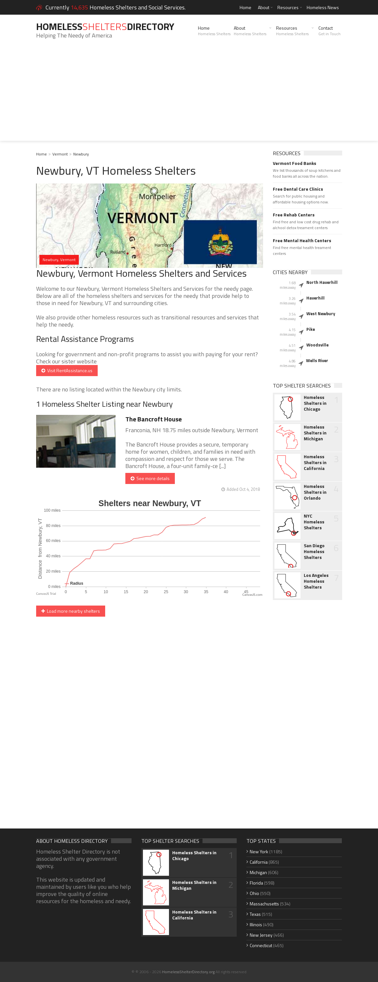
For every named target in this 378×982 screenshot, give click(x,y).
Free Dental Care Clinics (298, 189)
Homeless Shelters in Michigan (315, 433)
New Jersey (261, 934)
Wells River (317, 360)
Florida (256, 882)
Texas (255, 914)
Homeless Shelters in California (315, 462)
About (263, 7)
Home (245, 7)
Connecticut (261, 945)
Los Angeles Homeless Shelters (316, 581)
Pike (310, 329)
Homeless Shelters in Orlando (315, 492)
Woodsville (317, 345)
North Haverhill (322, 282)
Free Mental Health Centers (302, 240)
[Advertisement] (189, 95)
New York (259, 851)
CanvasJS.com (252, 595)
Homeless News (323, 7)
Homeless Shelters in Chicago (315, 403)
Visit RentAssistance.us (66, 370)
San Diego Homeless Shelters (314, 551)
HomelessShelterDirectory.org (188, 972)
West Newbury (320, 313)
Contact (329, 30)
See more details (150, 478)
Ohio (254, 893)
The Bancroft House (153, 419)
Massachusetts (264, 903)
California (259, 861)
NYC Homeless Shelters (314, 522)
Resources (288, 7)
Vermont (60, 154)
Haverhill (315, 298)
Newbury (81, 154)
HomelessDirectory (105, 26)
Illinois (256, 924)
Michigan (258, 872)
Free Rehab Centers (294, 215)
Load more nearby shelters (70, 611)
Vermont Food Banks (294, 163)
